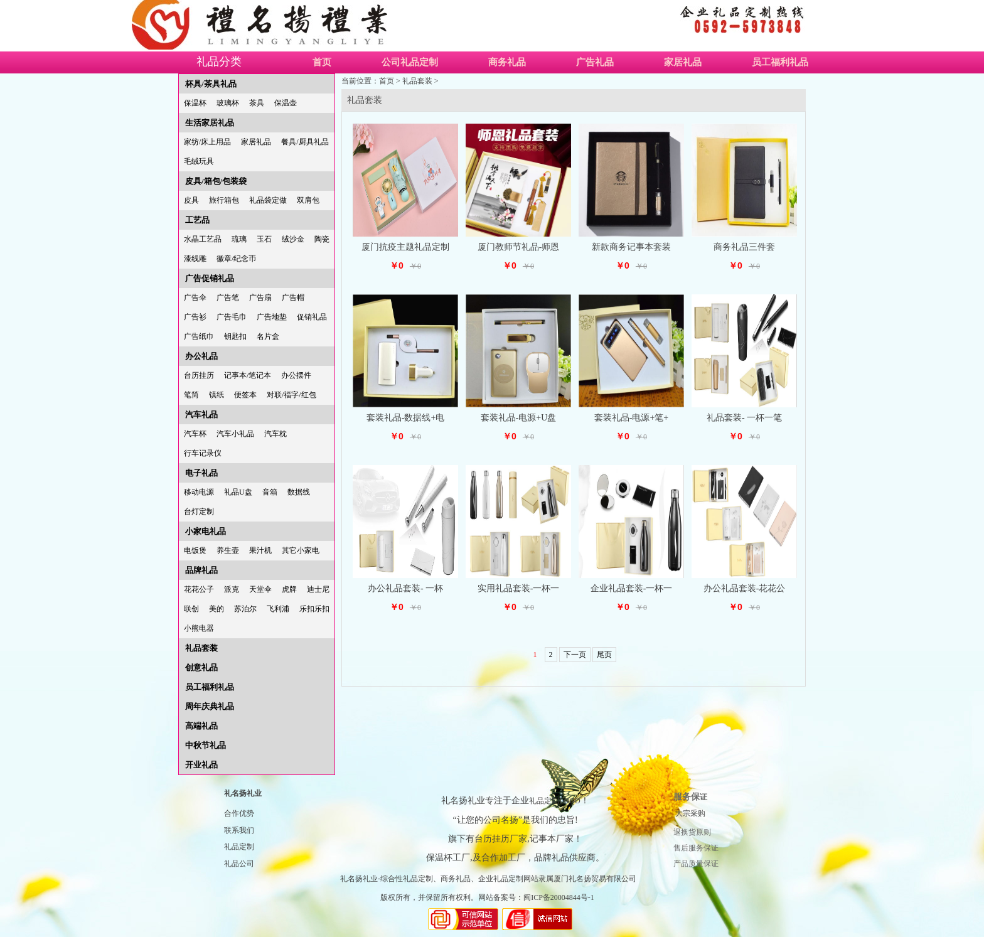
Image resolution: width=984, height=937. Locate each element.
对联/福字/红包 (291, 394)
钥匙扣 (235, 336)
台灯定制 (199, 511)
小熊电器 (199, 628)
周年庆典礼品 (209, 706)
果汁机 (260, 550)
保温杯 (195, 103)
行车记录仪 (203, 453)
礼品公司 (239, 863)
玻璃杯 (228, 103)
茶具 (256, 103)
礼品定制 (239, 846)
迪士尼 (318, 589)
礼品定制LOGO (554, 800)
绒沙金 (293, 239)
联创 (191, 608)
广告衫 (195, 317)
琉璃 (239, 239)
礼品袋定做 (268, 200)
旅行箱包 (224, 200)
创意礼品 (201, 667)
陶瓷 (321, 239)
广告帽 (293, 297)
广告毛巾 (232, 317)
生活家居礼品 (209, 122)
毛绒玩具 (199, 161)
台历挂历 (199, 375)
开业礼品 (201, 764)
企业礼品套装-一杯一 (632, 588)
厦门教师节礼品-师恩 (519, 247)
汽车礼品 (201, 414)
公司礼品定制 (410, 62)
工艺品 (197, 220)
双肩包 (308, 200)
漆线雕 (195, 258)
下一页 (575, 654)
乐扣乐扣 (314, 608)
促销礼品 (312, 317)
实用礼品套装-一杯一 (519, 588)
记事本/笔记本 (247, 375)
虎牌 (289, 589)
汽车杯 (195, 433)
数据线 (298, 492)
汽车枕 (275, 433)
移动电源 (199, 492)
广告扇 (260, 297)
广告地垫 (272, 317)
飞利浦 (278, 608)
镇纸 (216, 394)
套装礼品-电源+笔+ (631, 417)
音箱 (269, 492)
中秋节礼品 (205, 745)
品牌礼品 (201, 570)
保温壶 (285, 103)
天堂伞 (260, 589)
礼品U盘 (238, 492)
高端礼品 (201, 726)
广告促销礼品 (209, 278)
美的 (216, 608)
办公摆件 (296, 375)
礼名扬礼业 (243, 793)
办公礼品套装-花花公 (744, 588)
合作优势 (239, 813)
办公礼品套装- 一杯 (405, 588)
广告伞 (195, 297)
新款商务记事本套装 (631, 247)
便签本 (245, 394)
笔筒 (191, 394)
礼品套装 (201, 648)
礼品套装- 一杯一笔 (744, 417)
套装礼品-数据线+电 (405, 417)
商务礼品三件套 (744, 247)
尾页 (604, 654)
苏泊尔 (245, 608)
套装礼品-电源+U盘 (519, 417)
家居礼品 (683, 62)
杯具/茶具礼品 (211, 83)
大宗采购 (690, 813)
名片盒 (268, 336)
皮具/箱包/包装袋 (216, 181)
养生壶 (228, 550)
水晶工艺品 (203, 239)
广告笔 (228, 297)
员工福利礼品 (780, 62)
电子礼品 (201, 473)
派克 (231, 589)
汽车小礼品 (235, 433)
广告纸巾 (199, 336)
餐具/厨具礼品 (304, 141)
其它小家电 (300, 550)
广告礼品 (595, 62)
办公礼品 (201, 356)
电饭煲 (195, 550)
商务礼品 (507, 62)
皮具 (191, 200)
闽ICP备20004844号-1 (558, 897)
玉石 (264, 239)
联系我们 (239, 830)
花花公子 (199, 589)
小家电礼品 (205, 531)
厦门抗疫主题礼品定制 (405, 247)
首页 (322, 62)
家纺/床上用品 (207, 141)
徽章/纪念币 (236, 258)
